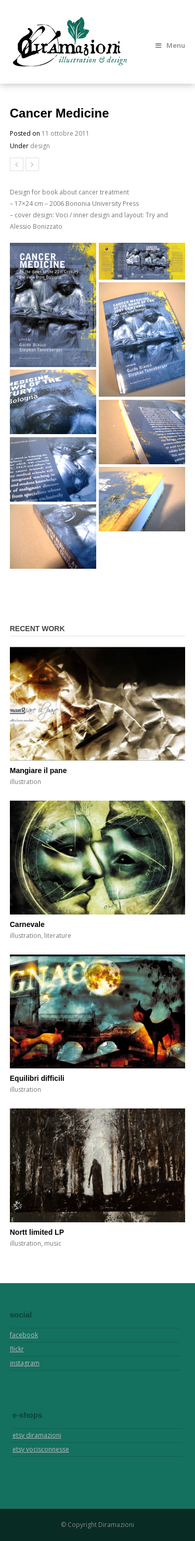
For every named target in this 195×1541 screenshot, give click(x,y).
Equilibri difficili (37, 1078)
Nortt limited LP (37, 1232)
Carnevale (27, 924)
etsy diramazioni (36, 1435)
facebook (24, 1334)
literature (57, 935)
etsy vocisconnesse (40, 1449)
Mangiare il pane (38, 770)
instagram (25, 1363)
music (52, 1243)
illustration (25, 781)
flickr (17, 1348)
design (40, 145)
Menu (170, 45)
